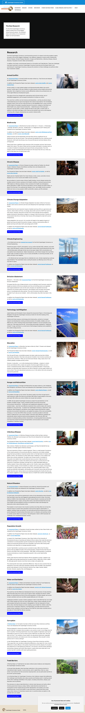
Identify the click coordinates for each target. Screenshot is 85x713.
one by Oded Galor (15, 535)
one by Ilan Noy (39, 491)
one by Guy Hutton (17, 589)
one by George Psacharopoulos (40, 350)
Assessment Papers (14, 202)
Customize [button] (54, 708)
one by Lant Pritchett (14, 352)
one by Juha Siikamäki (23, 133)
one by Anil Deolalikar (14, 391)
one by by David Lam (43, 533)
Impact (76, 7)
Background (18, 7)
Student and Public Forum (48, 7)
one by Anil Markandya (18, 228)
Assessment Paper (13, 78)
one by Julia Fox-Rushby (38, 171)
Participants (37, 7)
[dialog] (61, 704)
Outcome (30, 7)
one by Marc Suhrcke (12, 173)
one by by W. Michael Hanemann (43, 587)
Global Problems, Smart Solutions (64, 7)
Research (24, 7)
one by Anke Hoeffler (40, 83)
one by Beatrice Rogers (41, 390)
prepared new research (26, 242)
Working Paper (12, 623)
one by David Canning (37, 441)
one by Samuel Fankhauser (44, 226)
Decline (61, 708)
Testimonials (18, 9)
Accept (68, 708)
